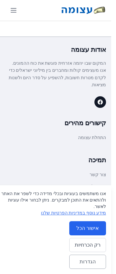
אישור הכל (87, 228)
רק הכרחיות (88, 245)
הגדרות (88, 262)
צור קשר (98, 174)
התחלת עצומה (92, 137)
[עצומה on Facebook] (100, 102)
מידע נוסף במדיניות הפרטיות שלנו (73, 212)
